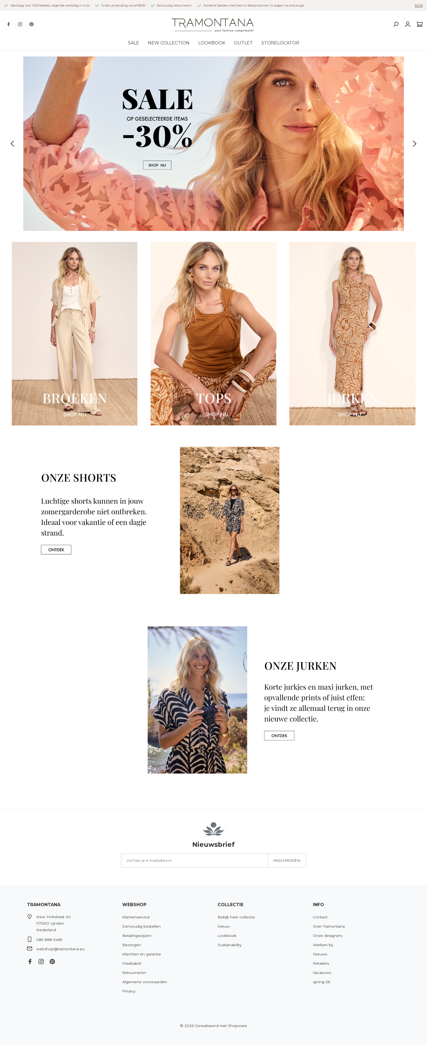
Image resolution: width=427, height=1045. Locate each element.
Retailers (321, 963)
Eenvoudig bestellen (141, 926)
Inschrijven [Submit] (286, 860)
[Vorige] (12, 143)
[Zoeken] (396, 24)
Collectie (230, 904)
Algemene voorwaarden (144, 982)
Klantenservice (136, 917)
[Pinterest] (31, 24)
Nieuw (224, 926)
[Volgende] (415, 143)
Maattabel (131, 963)
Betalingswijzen (136, 935)
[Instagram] (20, 24)
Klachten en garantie (141, 954)
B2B (419, 5)
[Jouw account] (408, 24)
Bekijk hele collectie (236, 917)
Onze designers (327, 935)
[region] (213, 143)
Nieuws (320, 954)
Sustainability (230, 945)
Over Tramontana (329, 926)
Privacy (128, 991)
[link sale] (213, 143)
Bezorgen (131, 945)
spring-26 (321, 982)
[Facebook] (8, 24)
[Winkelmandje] (418, 24)
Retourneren (134, 972)
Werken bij (323, 945)
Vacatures (322, 972)
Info (318, 904)
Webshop (134, 904)
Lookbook (227, 935)
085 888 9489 (49, 939)
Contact (320, 917)
